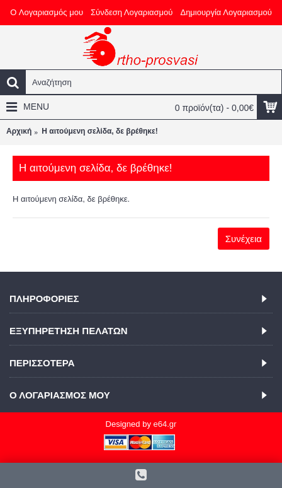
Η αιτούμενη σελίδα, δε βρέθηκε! (99, 131)
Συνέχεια (243, 238)
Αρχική (18, 131)
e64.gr (165, 424)
